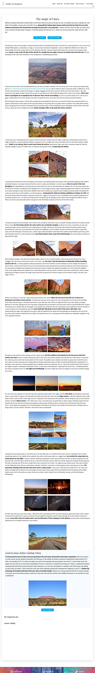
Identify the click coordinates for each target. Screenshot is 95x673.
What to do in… (80, 4)
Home (53, 4)
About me (59, 4)
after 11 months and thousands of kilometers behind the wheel (38, 89)
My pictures (89, 4)
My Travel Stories (69, 4)
